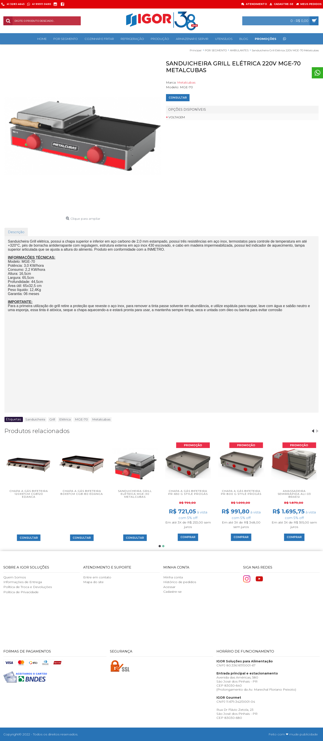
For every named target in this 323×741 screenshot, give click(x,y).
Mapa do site (93, 582)
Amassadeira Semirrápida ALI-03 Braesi (294, 493)
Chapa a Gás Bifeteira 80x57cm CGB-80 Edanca (82, 492)
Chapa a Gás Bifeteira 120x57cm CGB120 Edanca (28, 493)
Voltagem (176, 117)
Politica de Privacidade (21, 592)
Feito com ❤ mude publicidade (293, 734)
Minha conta (173, 577)
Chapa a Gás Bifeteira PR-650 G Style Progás (188, 492)
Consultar (178, 97)
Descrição (16, 232)
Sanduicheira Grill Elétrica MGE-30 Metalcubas (135, 493)
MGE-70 (81, 419)
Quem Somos (14, 577)
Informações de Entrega (22, 582)
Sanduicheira (35, 419)
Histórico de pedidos (179, 582)
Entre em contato (97, 577)
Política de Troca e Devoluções (27, 587)
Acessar (169, 587)
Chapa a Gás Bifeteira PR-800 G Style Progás (241, 492)
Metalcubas (186, 82)
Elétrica (65, 419)
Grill (52, 419)
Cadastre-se (172, 592)
